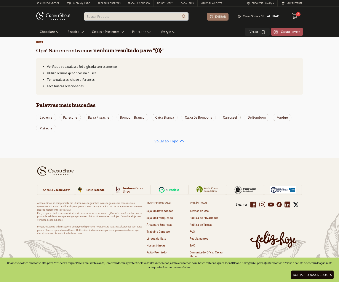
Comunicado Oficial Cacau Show (206, 254)
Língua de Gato (156, 238)
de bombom (257, 117)
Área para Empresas (159, 224)
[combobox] (136, 16)
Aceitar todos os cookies (312, 275)
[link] (257, 32)
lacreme (46, 117)
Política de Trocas (201, 224)
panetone (70, 117)
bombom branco (132, 117)
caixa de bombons (198, 117)
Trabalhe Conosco (158, 231)
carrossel (230, 117)
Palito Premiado (157, 252)
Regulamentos (199, 238)
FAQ (192, 231)
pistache (46, 128)
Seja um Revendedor (160, 211)
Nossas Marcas (156, 245)
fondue (282, 117)
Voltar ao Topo (166, 141)
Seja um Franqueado (160, 217)
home (40, 42)
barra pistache (98, 117)
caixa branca (164, 117)
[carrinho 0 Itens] (297, 17)
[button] (218, 17)
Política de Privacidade (204, 217)
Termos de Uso (199, 211)
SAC (192, 245)
